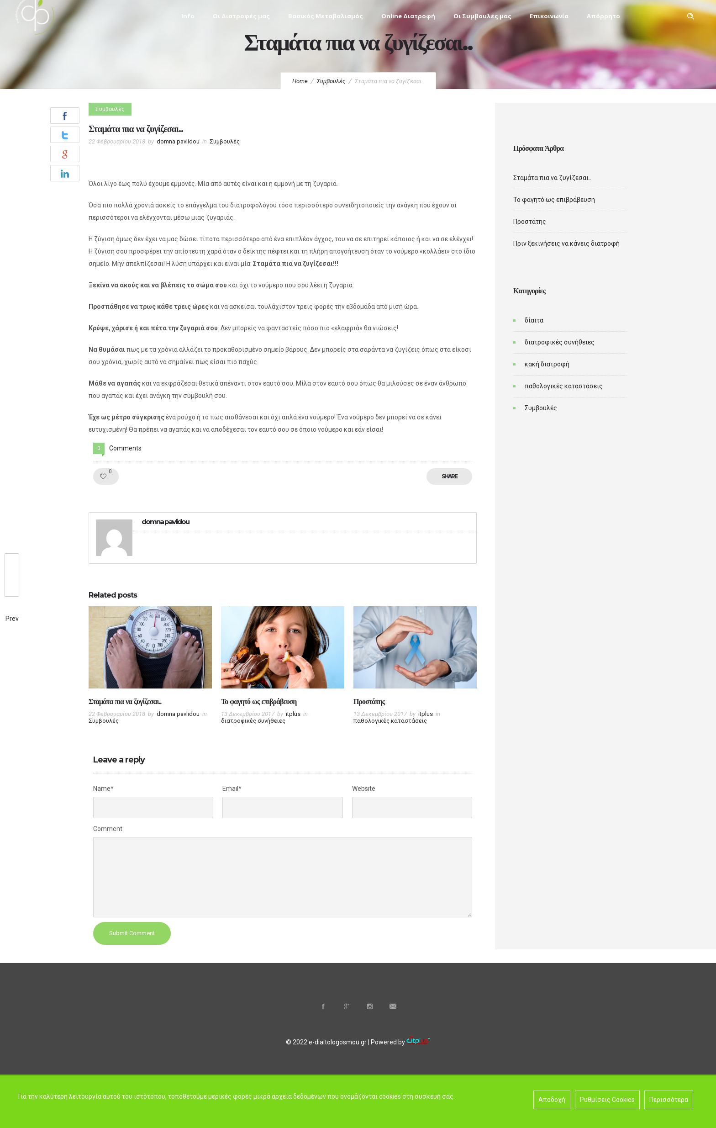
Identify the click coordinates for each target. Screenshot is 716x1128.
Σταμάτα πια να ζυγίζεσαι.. (125, 701)
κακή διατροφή (547, 364)
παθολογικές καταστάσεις (564, 386)
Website (363, 788)
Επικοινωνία (549, 16)
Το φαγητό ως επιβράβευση (258, 701)
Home (300, 81)
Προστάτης (368, 701)
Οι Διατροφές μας (241, 16)
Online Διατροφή (408, 16)
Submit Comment (132, 933)
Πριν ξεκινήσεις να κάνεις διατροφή (566, 243)
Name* (103, 788)
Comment (107, 828)
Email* (232, 788)
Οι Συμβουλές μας (482, 16)
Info (188, 16)
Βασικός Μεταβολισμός (325, 16)
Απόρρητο (603, 16)
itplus (293, 713)
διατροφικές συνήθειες (560, 342)
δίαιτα (534, 320)
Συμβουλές (331, 81)
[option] (150, 667)
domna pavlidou (178, 141)
